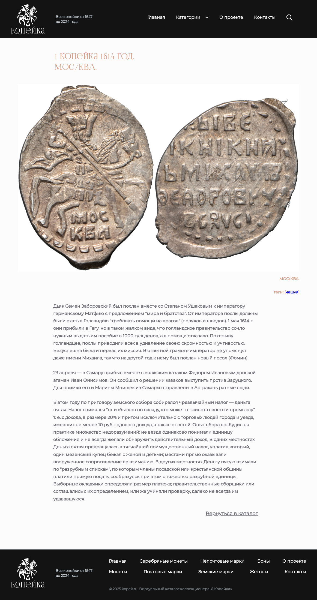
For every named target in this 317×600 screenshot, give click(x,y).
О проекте (231, 17)
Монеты (118, 571)
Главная (156, 17)
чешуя (292, 292)
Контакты (265, 17)
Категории (188, 17)
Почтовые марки (162, 571)
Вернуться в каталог (232, 514)
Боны (263, 561)
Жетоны (259, 571)
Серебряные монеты (163, 561)
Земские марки (216, 571)
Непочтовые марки (222, 561)
